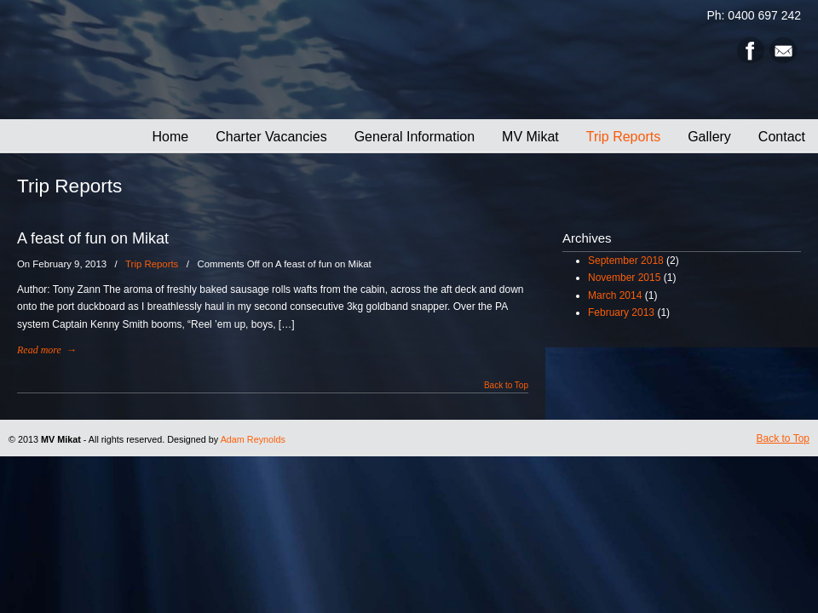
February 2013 (621, 312)
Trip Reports (151, 264)
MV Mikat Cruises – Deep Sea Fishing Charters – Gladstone (272, 60)
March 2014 (615, 295)
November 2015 (624, 278)
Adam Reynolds (253, 439)
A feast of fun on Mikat (93, 238)
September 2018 (626, 260)
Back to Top (506, 385)
